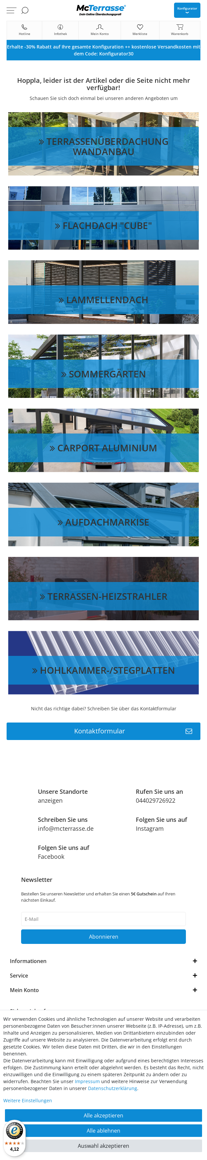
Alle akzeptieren (103, 1115)
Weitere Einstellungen (27, 1100)
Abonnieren (103, 936)
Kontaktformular (133, 731)
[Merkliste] (140, 30)
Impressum (87, 1081)
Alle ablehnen (103, 1130)
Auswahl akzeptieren (103, 1145)
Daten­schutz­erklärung (112, 1088)
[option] (103, 50)
